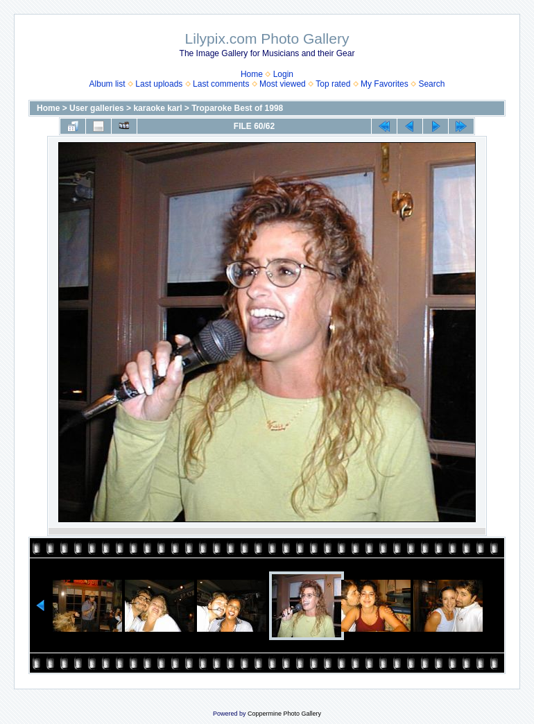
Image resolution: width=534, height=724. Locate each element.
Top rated (333, 84)
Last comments (221, 84)
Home (252, 74)
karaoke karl (157, 108)
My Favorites (384, 84)
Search (431, 84)
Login (283, 74)
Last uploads (158, 84)
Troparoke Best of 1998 (237, 108)
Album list (107, 84)
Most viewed (282, 84)
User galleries (96, 108)
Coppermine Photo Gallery (284, 713)
